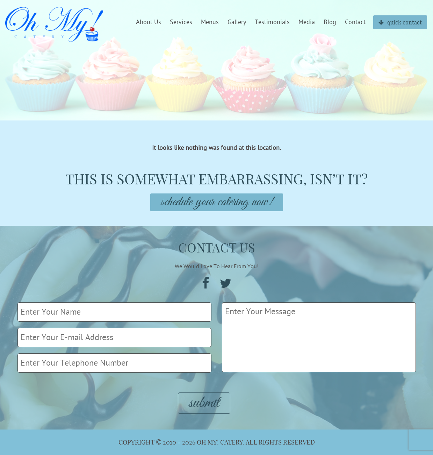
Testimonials (272, 22)
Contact (355, 22)
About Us (148, 22)
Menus (210, 22)
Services (181, 22)
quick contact (400, 22)
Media (306, 22)
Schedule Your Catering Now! (217, 202)
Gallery (237, 22)
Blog (330, 22)
